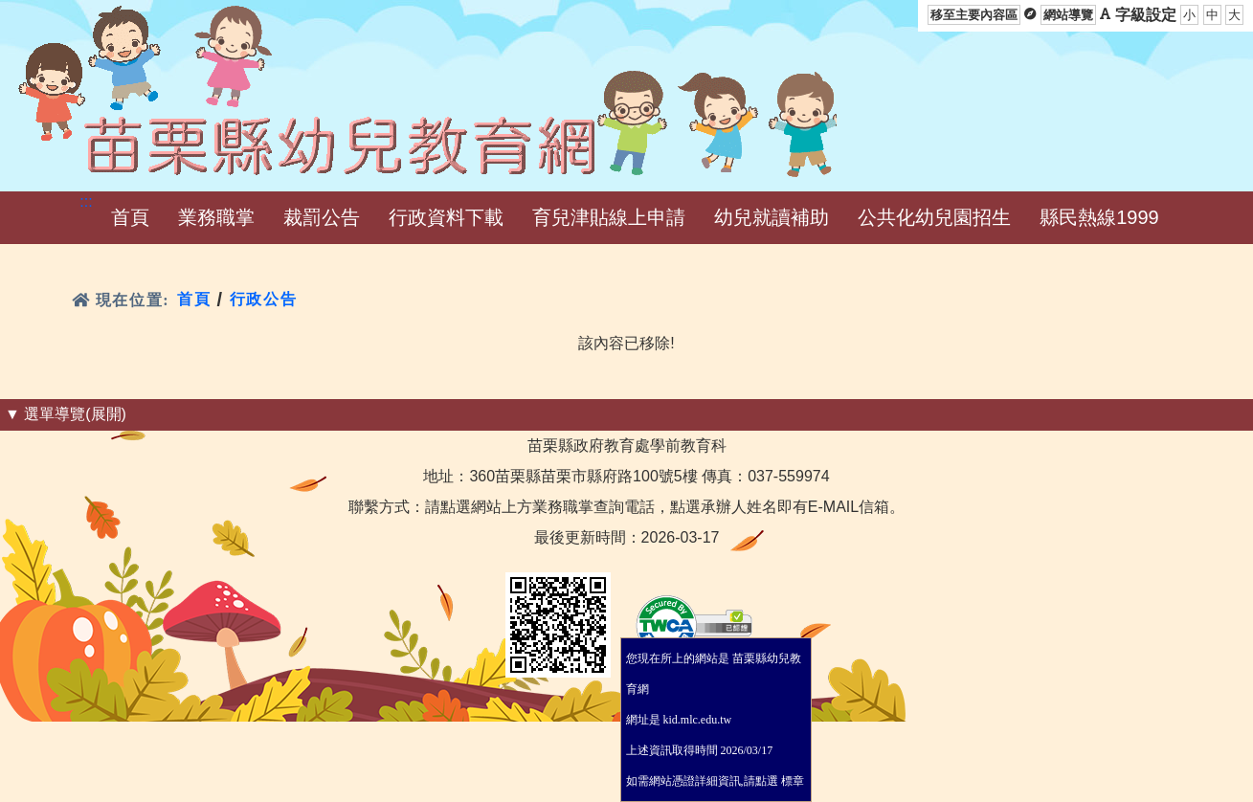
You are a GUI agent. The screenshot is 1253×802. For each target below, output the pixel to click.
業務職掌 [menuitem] (216, 217)
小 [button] (1189, 15)
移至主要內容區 (974, 15)
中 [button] (1212, 15)
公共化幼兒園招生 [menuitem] (934, 217)
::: (85, 201)
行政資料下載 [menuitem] (446, 217)
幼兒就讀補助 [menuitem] (771, 217)
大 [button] (1234, 15)
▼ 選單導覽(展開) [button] (65, 414)
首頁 (193, 299)
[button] (130, 217)
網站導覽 (1068, 15)
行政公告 (263, 299)
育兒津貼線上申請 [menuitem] (608, 217)
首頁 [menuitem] (130, 217)
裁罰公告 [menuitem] (321, 217)
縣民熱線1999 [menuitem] (1099, 217)
